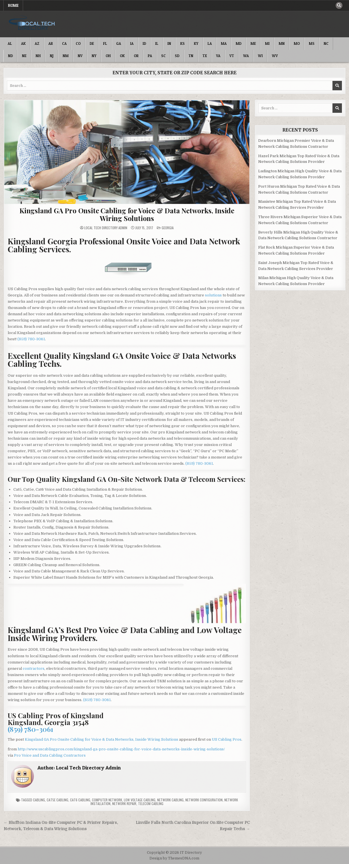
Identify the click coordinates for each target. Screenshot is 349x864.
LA (210, 43)
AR (50, 43)
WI (260, 56)
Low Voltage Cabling (139, 799)
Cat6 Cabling (80, 799)
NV (80, 56)
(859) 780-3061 (31, 339)
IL (156, 43)
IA (132, 43)
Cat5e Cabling (57, 799)
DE (92, 43)
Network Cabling (170, 799)
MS (312, 43)
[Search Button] (339, 5)
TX (204, 56)
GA (118, 43)
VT (231, 56)
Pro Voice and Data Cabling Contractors (50, 755)
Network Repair (124, 803)
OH (108, 56)
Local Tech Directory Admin (105, 228)
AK (23, 43)
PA (150, 56)
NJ (52, 56)
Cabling (39, 799)
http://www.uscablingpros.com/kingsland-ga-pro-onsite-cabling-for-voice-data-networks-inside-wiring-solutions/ (121, 749)
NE (24, 56)
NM (66, 56)
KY (196, 43)
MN (282, 43)
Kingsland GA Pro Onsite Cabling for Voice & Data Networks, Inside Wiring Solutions (126, 214)
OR (136, 56)
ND (10, 56)
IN (169, 43)
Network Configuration (204, 799)
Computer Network (107, 799)
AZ (37, 43)
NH (38, 56)
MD (238, 43)
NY (94, 56)
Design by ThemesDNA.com (174, 858)
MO (297, 43)
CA (64, 43)
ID (144, 43)
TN (190, 56)
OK (122, 56)
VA (218, 56)
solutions (213, 295)
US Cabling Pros (226, 739)
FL (105, 43)
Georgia (168, 227)
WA (246, 56)
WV (275, 56)
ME (253, 43)
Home (13, 5)
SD (177, 56)
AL (10, 43)
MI (267, 43)
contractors (33, 668)
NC (326, 43)
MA (224, 43)
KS (182, 43)
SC (163, 56)
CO (78, 43)
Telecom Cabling (150, 803)
